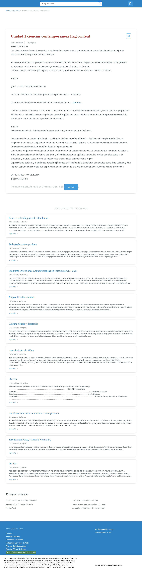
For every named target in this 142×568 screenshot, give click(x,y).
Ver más (71, 187)
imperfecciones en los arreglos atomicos (21, 501)
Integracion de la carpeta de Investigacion (88, 508)
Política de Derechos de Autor (17, 543)
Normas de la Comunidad (16, 546)
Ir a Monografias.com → (105, 529)
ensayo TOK (11, 508)
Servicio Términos (13, 537)
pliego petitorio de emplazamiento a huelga (88, 504)
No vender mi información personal (19, 552)
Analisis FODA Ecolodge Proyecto (19, 504)
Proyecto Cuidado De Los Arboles (85, 501)
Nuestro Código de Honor (16, 549)
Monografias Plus (13, 10)
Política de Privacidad (14, 540)
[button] (128, 36)
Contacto (9, 534)
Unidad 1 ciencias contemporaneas (35, 10)
